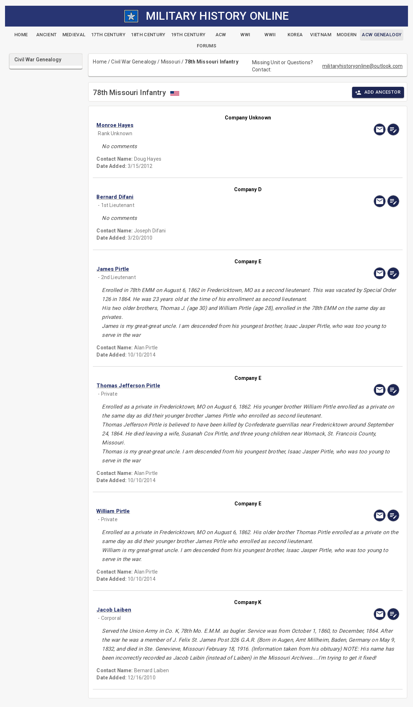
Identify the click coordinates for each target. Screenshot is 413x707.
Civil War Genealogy (133, 62)
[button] (202, 125)
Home (100, 62)
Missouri (170, 62)
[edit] (393, 129)
